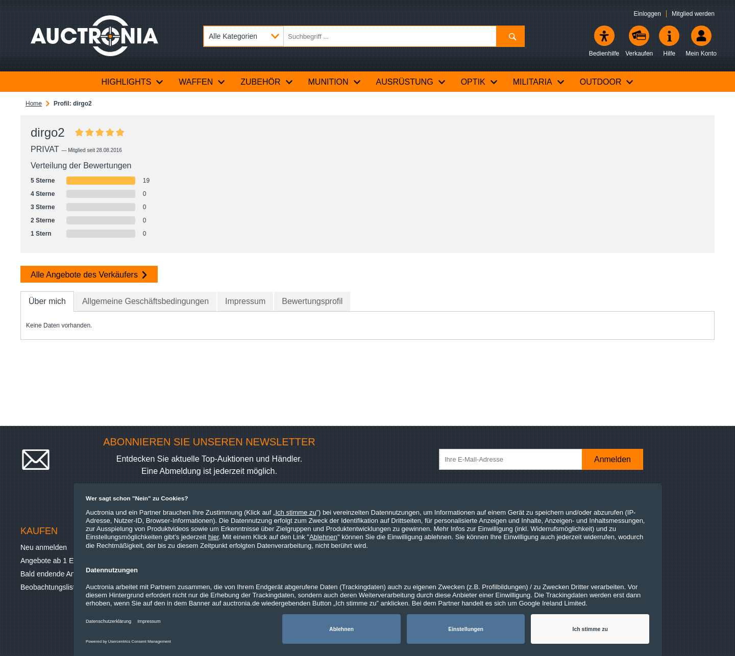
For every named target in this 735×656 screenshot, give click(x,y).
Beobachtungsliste (49, 587)
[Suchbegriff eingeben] (364, 36)
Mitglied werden (693, 13)
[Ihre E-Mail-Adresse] (515, 459)
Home (34, 103)
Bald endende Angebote (58, 574)
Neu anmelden (43, 547)
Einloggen (647, 13)
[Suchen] (510, 36)
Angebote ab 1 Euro (52, 561)
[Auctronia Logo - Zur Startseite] (94, 35)
